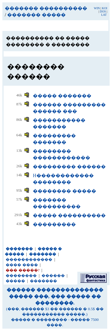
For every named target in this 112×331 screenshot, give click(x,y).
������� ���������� (46, 8)
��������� (54, 224)
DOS (103, 11)
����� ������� (62, 95)
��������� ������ (69, 166)
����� (15, 281)
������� (43, 281)
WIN (97, 8)
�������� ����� (64, 190)
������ (53, 275)
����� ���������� (69, 215)
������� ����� (36, 14)
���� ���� (22, 265)
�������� (21, 275)
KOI (104, 8)
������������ (29, 259)
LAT (104, 14)
